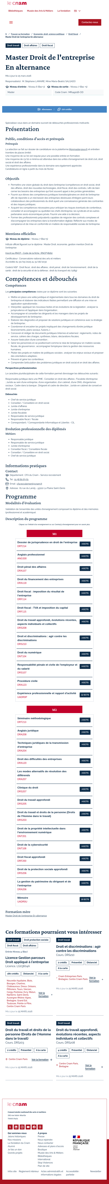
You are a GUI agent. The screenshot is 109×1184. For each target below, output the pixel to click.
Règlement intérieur (29, 1171)
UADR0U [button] (22, 901)
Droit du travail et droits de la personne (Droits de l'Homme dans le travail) (28, 1034)
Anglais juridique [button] (28, 730)
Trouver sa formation (20, 34)
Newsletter (95, 1171)
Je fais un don (15, 1149)
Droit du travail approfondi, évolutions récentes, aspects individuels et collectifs (78, 1034)
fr (6, 34)
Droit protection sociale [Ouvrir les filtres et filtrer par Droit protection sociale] (36, 940)
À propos (42, 1133)
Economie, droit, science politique (49, 34)
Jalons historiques (17, 1136)
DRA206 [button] (22, 889)
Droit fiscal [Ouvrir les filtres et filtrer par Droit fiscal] (47, 45)
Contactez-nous (90, 22)
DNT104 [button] (21, 656)
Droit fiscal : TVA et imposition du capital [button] (42, 607)
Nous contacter (45, 1143)
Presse (41, 1136)
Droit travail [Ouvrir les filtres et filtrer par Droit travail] (13, 45)
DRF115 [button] (21, 611)
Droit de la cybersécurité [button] (32, 844)
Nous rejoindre (45, 1139)
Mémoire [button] (22, 897)
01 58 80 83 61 (21, 479)
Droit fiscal (73, 34)
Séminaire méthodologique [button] (34, 718)
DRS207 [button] (22, 791)
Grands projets (15, 1152)
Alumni (11, 1146)
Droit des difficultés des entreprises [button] (39, 759)
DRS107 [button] (22, 672)
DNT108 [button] (21, 848)
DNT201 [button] (21, 836)
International (44, 1159)
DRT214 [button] (21, 546)
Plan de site (43, 1166)
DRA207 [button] (22, 779)
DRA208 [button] (22, 734)
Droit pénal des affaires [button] (31, 566)
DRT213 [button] (21, 722)
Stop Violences (45, 1162)
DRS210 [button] (22, 644)
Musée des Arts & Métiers (50, 1152)
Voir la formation (43, 994)
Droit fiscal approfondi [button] (31, 856)
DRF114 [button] (21, 599)
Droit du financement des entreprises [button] (40, 579)
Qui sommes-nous (17, 1133)
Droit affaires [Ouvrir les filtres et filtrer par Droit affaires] (30, 45)
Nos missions (14, 1139)
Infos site (12, 1171)
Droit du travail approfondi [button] (33, 799)
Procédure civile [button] (27, 681)
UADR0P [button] (22, 697)
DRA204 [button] (22, 750)
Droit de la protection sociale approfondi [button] (42, 869)
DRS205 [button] (22, 803)
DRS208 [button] (22, 627)
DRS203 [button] (22, 820)
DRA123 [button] (22, 684)
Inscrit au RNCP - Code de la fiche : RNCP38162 (29, 253)
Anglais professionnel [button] (31, 554)
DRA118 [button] (22, 583)
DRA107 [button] (22, 570)
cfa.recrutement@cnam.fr (29, 483)
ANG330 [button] (22, 558)
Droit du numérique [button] (29, 652)
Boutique (42, 1149)
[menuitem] (16, 11)
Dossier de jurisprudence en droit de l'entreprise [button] (47, 542)
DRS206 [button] (22, 873)
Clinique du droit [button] (27, 787)
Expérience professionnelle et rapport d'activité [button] (46, 693)
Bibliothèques (45, 1156)
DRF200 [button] (21, 860)
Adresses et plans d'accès (51, 1146)
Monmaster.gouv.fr (78, 149)
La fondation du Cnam (19, 1143)
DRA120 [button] (22, 762)
